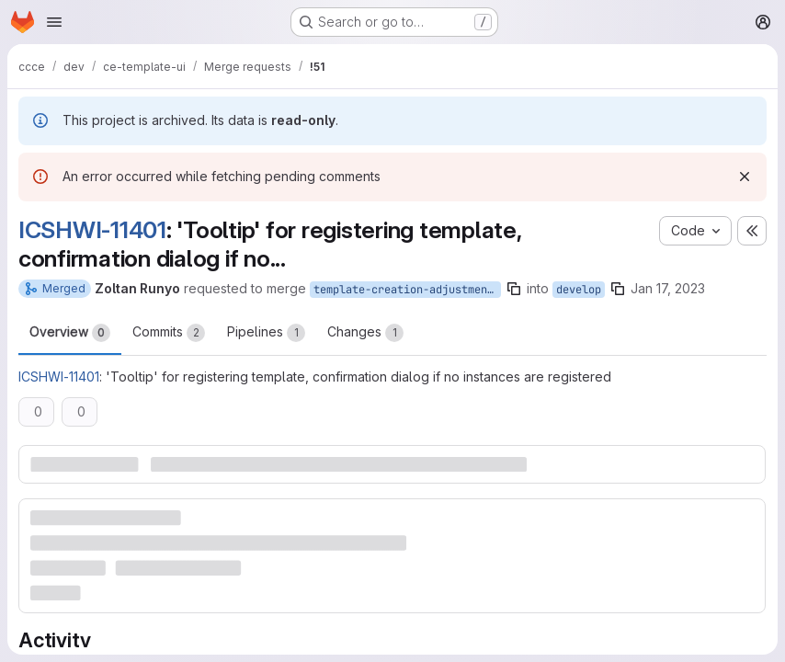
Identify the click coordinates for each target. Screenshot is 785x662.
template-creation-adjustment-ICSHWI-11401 (407, 289)
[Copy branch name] (514, 289)
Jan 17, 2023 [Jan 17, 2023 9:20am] (668, 288)
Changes (365, 333)
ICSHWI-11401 (92, 230)
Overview (69, 333)
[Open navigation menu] (54, 22)
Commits (168, 333)
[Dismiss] (745, 177)
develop (578, 289)
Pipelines (266, 333)
